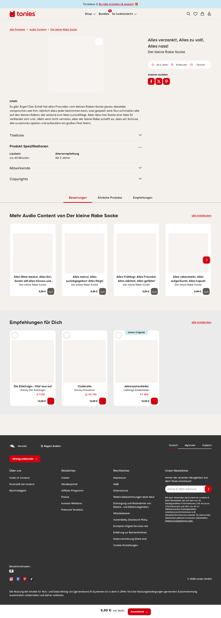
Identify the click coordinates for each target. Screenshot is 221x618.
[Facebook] (18, 578)
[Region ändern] (50, 446)
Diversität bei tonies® (20, 484)
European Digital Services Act (129, 526)
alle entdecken (202, 215)
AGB (115, 484)
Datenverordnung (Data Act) (128, 538)
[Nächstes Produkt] (206, 259)
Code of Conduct (18, 477)
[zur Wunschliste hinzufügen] (98, 41)
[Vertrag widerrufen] (24, 458)
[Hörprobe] (14, 335)
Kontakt (17, 446)
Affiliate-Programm (71, 490)
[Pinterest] (24, 578)
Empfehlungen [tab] (142, 197)
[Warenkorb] (202, 14)
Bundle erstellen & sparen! (115, 4)
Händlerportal (68, 484)
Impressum (119, 477)
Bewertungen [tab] (77, 197)
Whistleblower (120, 513)
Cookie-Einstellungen (124, 545)
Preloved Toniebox (71, 509)
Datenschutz (120, 490)
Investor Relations (71, 503)
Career (65, 477)
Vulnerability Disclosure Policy (129, 519)
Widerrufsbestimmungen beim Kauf (132, 496)
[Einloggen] (209, 14)
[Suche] (188, 14)
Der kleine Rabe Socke (60, 29)
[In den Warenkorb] (50, 400)
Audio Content (36, 29)
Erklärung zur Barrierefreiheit (128, 532)
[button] (195, 14)
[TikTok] (30, 578)
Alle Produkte (17, 29)
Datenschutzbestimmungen (178, 518)
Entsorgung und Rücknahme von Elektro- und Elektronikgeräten (135, 505)
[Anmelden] (208, 488)
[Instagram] (11, 578)
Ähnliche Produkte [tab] (109, 197)
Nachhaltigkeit (17, 490)
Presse (65, 496)
